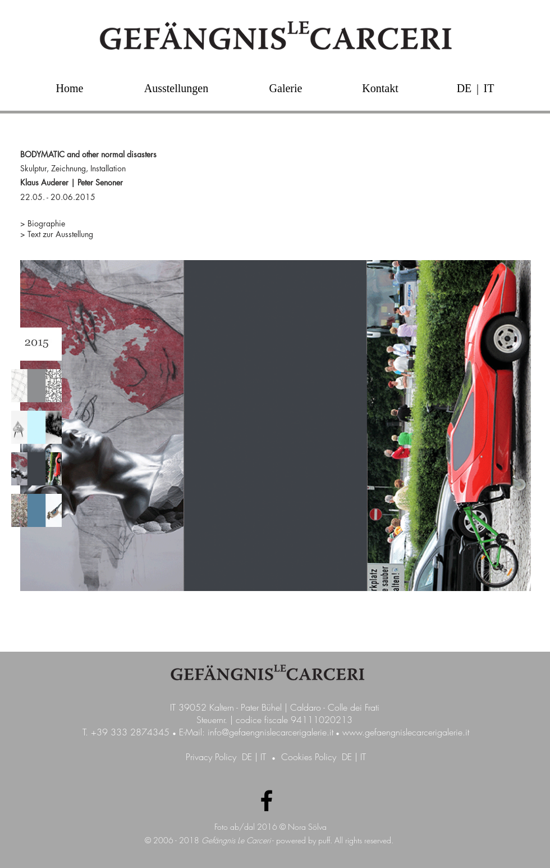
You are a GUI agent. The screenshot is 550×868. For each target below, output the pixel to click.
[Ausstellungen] (176, 88)
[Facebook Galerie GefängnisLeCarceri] (267, 801)
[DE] (464, 88)
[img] (36, 344)
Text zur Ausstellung (60, 234)
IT (263, 757)
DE (247, 757)
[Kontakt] (380, 88)
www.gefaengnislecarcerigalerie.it (405, 732)
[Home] (69, 88)
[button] (477, 88)
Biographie (46, 223)
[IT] (488, 88)
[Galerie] (286, 88)
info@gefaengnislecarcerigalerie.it (270, 732)
